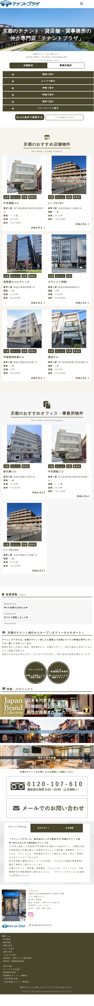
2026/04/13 (47, 616)
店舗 (24, 197)
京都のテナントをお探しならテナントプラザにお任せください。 (47, 990)
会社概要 (75, 828)
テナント (15, 197)
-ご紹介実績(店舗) (10, 981)
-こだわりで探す (9, 957)
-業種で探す (7, 948)
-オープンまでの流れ (11, 972)
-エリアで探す (8, 951)
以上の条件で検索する (30, 117)
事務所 (32, 197)
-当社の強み (7, 968)
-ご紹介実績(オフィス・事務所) (15, 984)
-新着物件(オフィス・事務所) (15, 978)
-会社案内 (6, 942)
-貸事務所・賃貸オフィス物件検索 (17, 960)
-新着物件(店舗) (9, 975)
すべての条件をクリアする (64, 117)
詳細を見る (38, 228)
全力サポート (46, 828)
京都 (6, 197)
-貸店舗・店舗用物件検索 (13, 964)
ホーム (6, 939)
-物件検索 (6, 945)
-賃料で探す (7, 954)
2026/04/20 (47, 606)
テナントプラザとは (18, 827)
